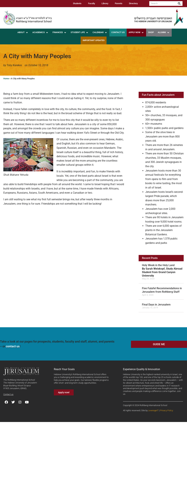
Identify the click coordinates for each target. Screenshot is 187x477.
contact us (13, 346)
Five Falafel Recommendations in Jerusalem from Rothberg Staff (162, 290)
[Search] (179, 3)
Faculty (91, 3)
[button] (22, 33)
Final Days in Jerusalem (156, 304)
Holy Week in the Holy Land (162, 270)
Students (77, 3)
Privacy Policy (166, 410)
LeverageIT (153, 410)
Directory (133, 3)
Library (105, 3)
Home (6, 78)
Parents (118, 3)
